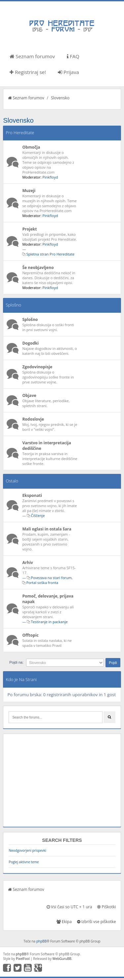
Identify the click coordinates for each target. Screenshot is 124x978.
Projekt (29, 229)
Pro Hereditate (20, 132)
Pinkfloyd (50, 177)
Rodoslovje (33, 419)
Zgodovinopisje (37, 367)
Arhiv (27, 562)
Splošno (13, 305)
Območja (31, 147)
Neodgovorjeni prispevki (27, 850)
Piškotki (106, 907)
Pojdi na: (16, 662)
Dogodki (30, 343)
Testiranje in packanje (49, 621)
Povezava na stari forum (51, 577)
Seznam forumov (32, 56)
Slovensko (60, 98)
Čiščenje (38, 515)
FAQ (73, 56)
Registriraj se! (28, 72)
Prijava (68, 72)
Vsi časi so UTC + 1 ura (69, 907)
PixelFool (23, 958)
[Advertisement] (62, 780)
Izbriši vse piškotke (96, 921)
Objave (29, 395)
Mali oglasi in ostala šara (46, 529)
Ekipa (64, 921)
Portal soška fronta (42, 582)
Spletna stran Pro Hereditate (50, 254)
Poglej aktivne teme (24, 862)
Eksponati (32, 495)
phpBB (41, 941)
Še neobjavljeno (38, 267)
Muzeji (28, 190)
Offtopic (30, 635)
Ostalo (12, 481)
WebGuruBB (62, 958)
